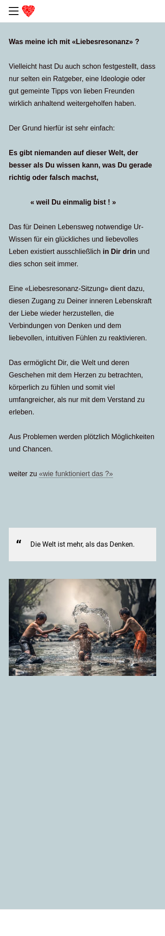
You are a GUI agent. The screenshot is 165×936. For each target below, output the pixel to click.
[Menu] (15, 11)
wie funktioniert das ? (76, 473)
